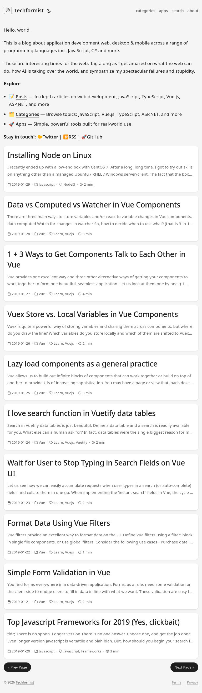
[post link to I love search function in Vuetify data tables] (101, 427)
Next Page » (184, 667)
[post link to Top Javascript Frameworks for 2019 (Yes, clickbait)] (101, 636)
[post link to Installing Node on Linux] (101, 169)
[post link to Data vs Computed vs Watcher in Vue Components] (101, 218)
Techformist (23, 10)
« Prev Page (17, 667)
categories (145, 10)
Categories (27, 114)
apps (163, 10)
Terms (176, 682)
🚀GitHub (91, 137)
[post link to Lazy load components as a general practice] (101, 377)
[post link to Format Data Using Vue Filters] (101, 537)
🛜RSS (70, 137)
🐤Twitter (47, 137)
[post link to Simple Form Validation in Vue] (101, 586)
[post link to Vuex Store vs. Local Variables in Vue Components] (101, 328)
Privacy (192, 682)
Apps (21, 124)
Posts (22, 96)
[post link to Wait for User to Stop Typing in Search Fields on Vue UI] (101, 482)
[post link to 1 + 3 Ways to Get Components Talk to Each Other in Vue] (101, 273)
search (177, 10)
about (193, 10)
